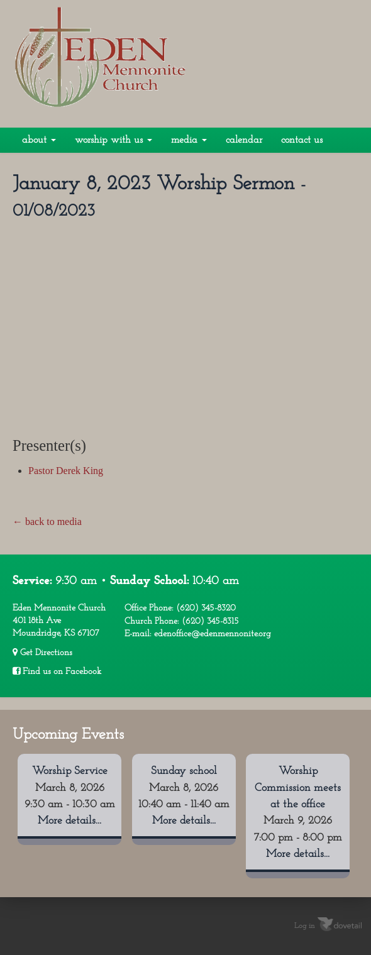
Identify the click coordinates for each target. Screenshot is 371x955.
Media (189, 140)
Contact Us (302, 140)
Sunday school (184, 771)
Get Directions (42, 653)
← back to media (47, 521)
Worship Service (70, 771)
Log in (304, 925)
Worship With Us (113, 140)
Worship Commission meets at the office (298, 788)
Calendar (244, 140)
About (39, 140)
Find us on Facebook (57, 671)
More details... (69, 820)
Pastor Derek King (65, 470)
